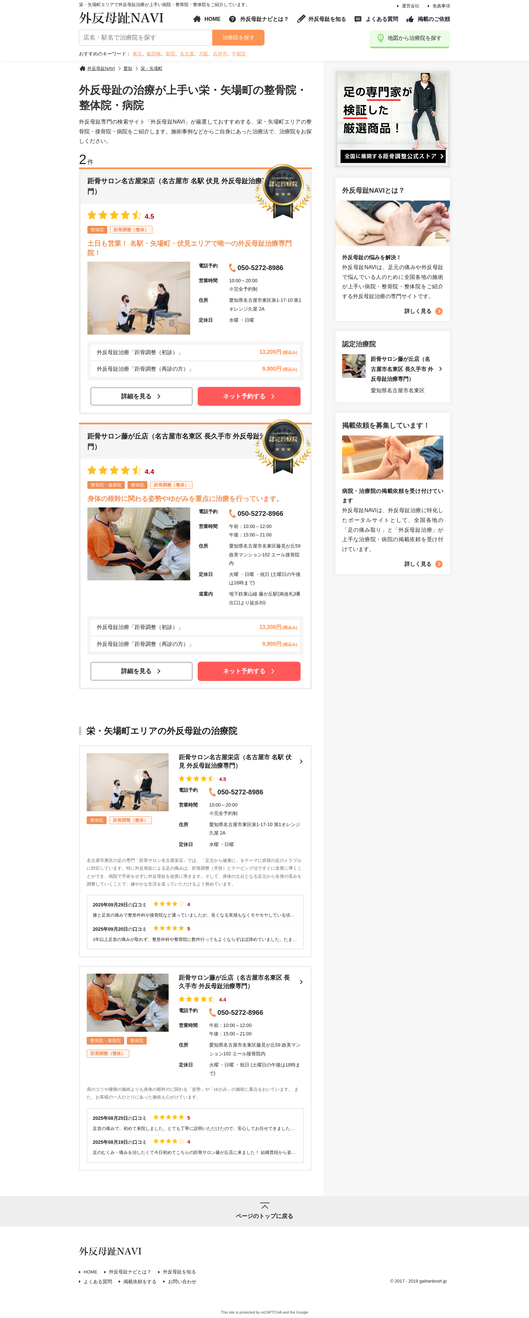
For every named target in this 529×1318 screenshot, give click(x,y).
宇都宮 (239, 53)
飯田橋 (154, 53)
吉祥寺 (220, 53)
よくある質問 (382, 19)
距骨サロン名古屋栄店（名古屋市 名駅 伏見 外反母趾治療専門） (234, 762)
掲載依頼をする (140, 1283)
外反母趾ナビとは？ (264, 19)
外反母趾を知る (327, 19)
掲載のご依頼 (434, 19)
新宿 (170, 53)
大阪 (203, 53)
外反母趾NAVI (121, 18)
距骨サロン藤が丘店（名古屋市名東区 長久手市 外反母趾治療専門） (233, 983)
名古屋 (187, 53)
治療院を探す (238, 37)
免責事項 (441, 5)
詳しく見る (418, 311)
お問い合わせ (182, 1283)
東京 (137, 53)
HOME (212, 19)
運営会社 (410, 5)
